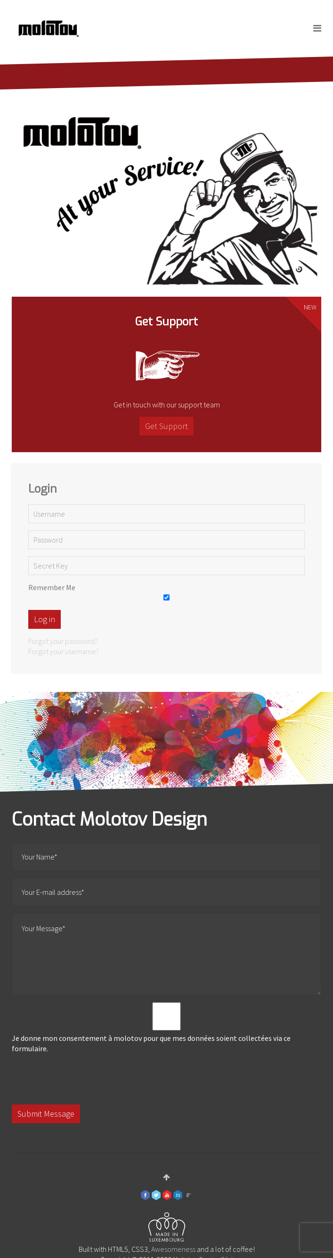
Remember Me (51, 587)
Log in (44, 619)
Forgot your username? (63, 651)
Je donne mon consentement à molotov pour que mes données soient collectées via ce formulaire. (166, 1027)
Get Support (166, 426)
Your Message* (166, 954)
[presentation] (83, 1079)
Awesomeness (173, 1249)
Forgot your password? (62, 641)
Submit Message (45, 1113)
